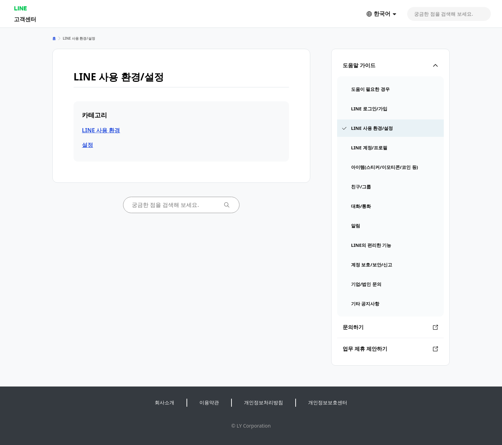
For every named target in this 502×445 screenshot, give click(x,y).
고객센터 (25, 19)
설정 (87, 145)
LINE (20, 8)
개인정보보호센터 (327, 402)
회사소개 (164, 402)
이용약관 (209, 402)
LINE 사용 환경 (101, 130)
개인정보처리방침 (263, 402)
